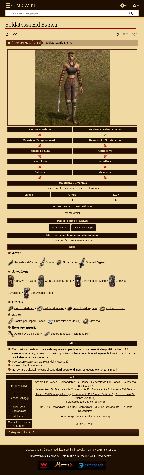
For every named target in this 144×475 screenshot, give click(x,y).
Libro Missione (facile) (67, 321)
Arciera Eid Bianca (46, 381)
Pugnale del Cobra (25, 262)
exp (104, 349)
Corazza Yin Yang (25, 280)
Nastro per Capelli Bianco (29, 321)
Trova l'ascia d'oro (63, 240)
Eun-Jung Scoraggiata (51, 406)
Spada (50, 262)
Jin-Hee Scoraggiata (80, 406)
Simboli (112, 369)
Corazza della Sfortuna (58, 280)
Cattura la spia (84, 240)
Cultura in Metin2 (36, 369)
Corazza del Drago (42, 292)
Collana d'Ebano (24, 308)
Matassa (95, 321)
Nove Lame (70, 262)
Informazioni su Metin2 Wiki (78, 455)
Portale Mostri (23, 42)
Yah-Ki (91, 423)
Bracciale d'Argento (85, 308)
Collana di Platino (53, 308)
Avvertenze (104, 455)
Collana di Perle (115, 308)
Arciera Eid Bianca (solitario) (52, 394)
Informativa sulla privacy (44, 455)
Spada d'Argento (96, 262)
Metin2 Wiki (25, 5)
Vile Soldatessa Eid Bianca (119, 389)
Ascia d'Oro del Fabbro (28, 333)
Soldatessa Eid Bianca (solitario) (85, 401)
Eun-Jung (67, 416)
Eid (39, 42)
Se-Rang (104, 416)
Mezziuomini (72, 213)
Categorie (14, 432)
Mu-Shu (80, 423)
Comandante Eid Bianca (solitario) (92, 394)
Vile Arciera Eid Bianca (49, 389)
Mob (14, 349)
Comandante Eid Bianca (74, 381)
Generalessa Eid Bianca (105, 381)
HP (40, 365)
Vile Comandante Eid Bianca (83, 389)
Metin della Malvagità (55, 361)
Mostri (26, 432)
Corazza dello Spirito (94, 280)
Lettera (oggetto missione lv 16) (70, 333)
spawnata (32, 361)
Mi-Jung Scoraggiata (106, 406)
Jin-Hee (80, 416)
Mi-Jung (92, 416)
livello (120, 349)
